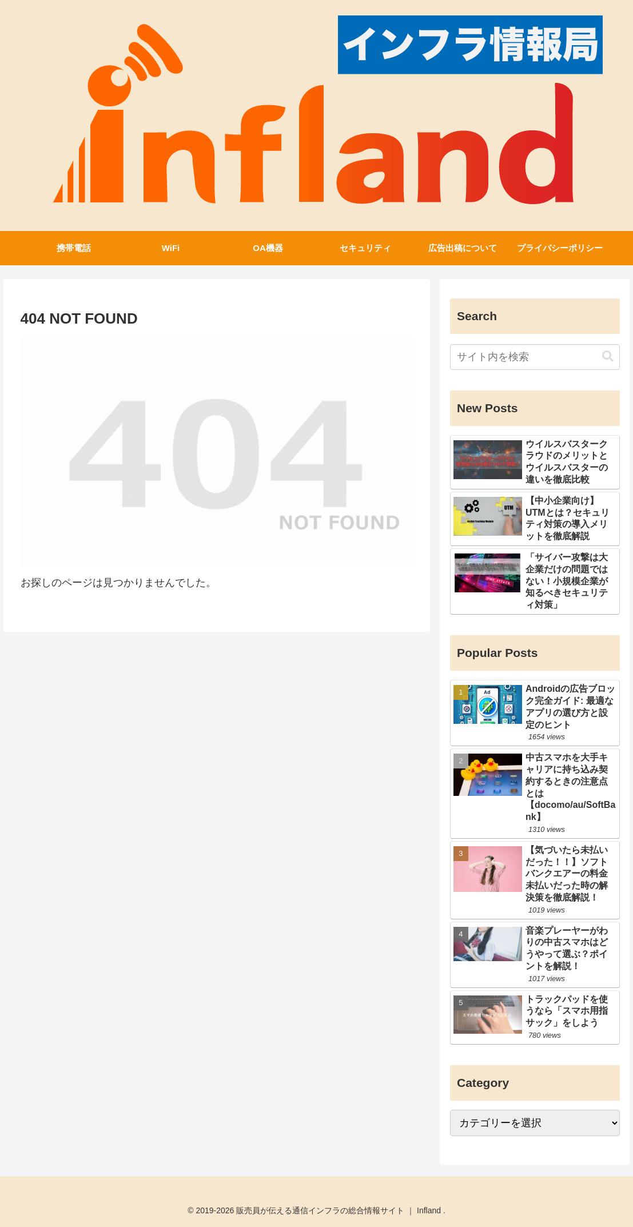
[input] (535, 357)
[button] (608, 356)
